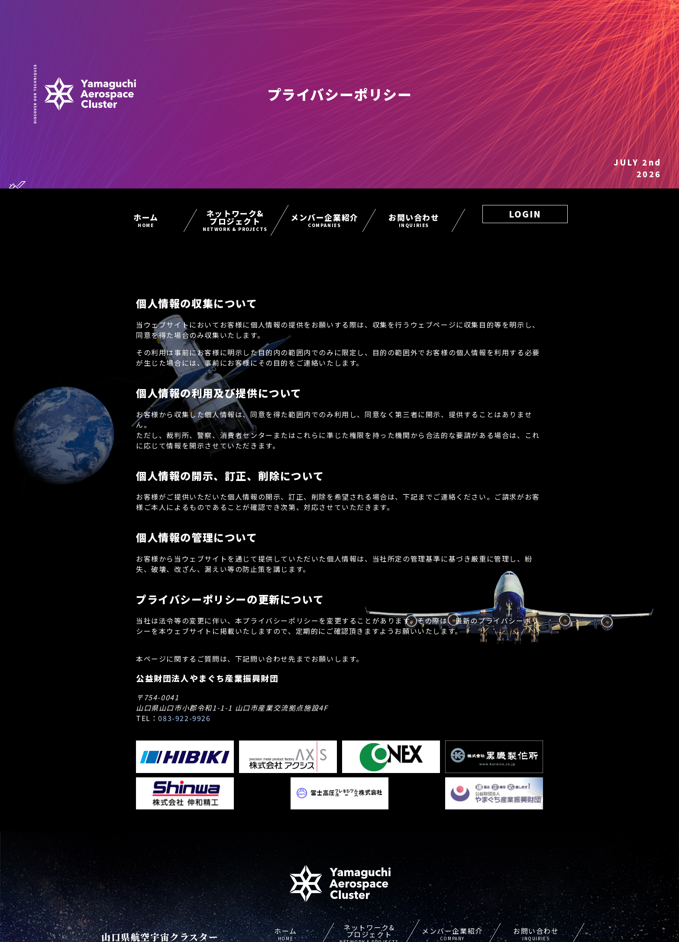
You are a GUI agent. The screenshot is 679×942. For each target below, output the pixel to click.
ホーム (145, 219)
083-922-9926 (184, 718)
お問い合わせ (414, 219)
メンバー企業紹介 (325, 219)
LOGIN (525, 214)
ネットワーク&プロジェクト (235, 220)
